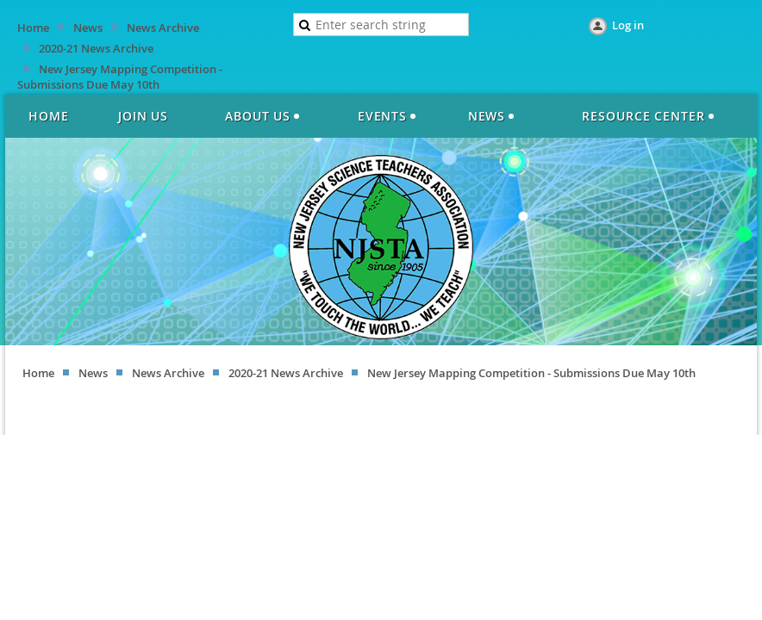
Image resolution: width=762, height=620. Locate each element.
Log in (628, 25)
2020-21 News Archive (96, 48)
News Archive (163, 27)
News (88, 27)
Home (33, 27)
